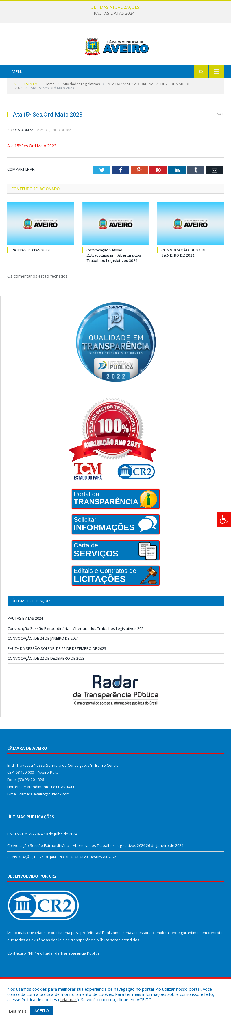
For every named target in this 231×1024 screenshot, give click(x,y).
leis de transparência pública (83, 961)
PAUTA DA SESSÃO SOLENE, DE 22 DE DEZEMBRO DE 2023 (57, 670)
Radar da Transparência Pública (71, 974)
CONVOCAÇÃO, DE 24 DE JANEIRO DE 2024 (184, 274)
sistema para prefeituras (78, 954)
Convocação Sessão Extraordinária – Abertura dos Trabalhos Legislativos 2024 (113, 277)
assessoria (142, 954)
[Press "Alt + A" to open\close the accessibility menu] (224, 519)
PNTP (31, 974)
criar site (42, 954)
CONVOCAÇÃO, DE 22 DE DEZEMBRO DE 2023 (46, 680)
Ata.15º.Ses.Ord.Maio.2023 (31, 167)
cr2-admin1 (24, 152)
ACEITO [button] (41, 1010)
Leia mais (68, 999)
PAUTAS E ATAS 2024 (114, 13)
